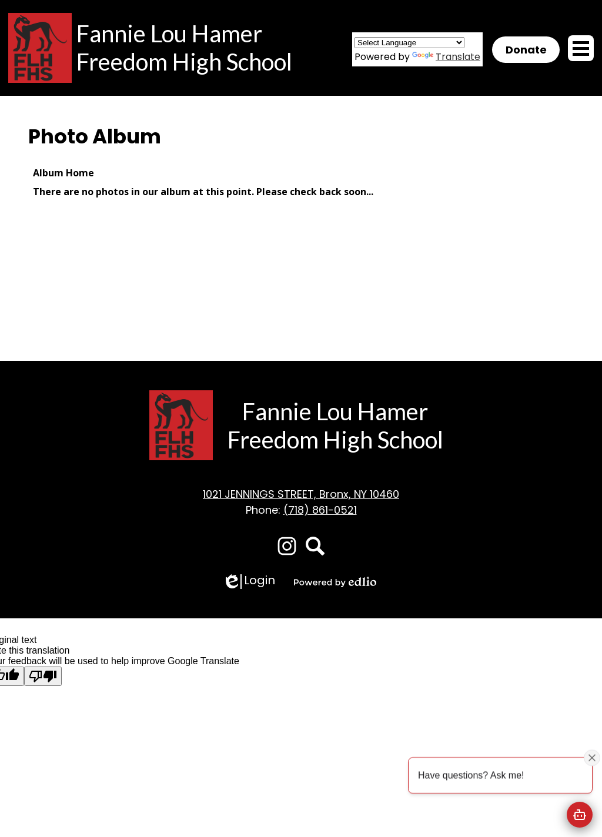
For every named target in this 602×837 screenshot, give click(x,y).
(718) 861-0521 (320, 510)
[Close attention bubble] (592, 757)
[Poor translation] (43, 676)
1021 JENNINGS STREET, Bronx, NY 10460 (301, 494)
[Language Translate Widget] (409, 42)
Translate (446, 56)
